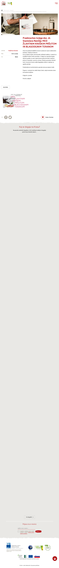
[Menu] (56, 3)
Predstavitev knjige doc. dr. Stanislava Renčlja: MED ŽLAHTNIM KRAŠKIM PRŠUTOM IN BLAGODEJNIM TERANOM (23, 11)
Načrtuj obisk (6, 10)
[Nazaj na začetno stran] (3, 3)
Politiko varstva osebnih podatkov (27, 533)
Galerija (5, 87)
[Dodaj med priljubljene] (47, 117)
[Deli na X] (10, 117)
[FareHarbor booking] (55, 558)
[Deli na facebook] (6, 117)
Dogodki (11, 10)
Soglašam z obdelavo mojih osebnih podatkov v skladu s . (27, 532)
